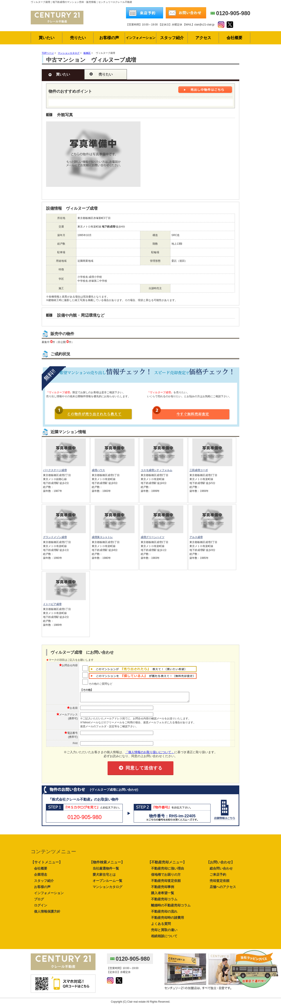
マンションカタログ (107, 889)
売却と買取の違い (164, 932)
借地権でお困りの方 (166, 876)
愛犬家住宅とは (104, 876)
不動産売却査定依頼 (166, 882)
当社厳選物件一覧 (106, 870)
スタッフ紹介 (44, 882)
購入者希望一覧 (162, 895)
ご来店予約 (218, 876)
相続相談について (164, 938)
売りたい (106, 74)
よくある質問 (161, 926)
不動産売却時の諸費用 (167, 919)
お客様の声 (42, 889)
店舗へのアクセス (223, 889)
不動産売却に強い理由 (167, 870)
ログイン (40, 907)
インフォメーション (49, 895)
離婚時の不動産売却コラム (171, 907)
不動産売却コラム (164, 901)
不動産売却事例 (162, 889)
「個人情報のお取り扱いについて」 (149, 754)
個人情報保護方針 (47, 913)
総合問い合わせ (221, 870)
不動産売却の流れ (164, 913)
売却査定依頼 (219, 882)
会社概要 (40, 870)
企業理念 (40, 876)
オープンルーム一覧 (107, 882)
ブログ (39, 901)
